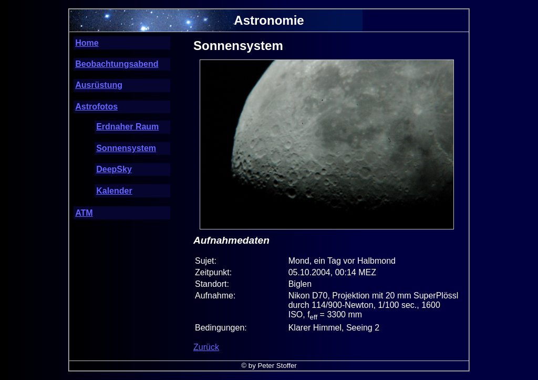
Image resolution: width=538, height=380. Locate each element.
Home (86, 42)
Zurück (206, 347)
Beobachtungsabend (116, 63)
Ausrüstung (98, 85)
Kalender (114, 190)
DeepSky (114, 169)
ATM (83, 212)
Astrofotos (96, 106)
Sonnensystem (126, 148)
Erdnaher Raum (127, 126)
